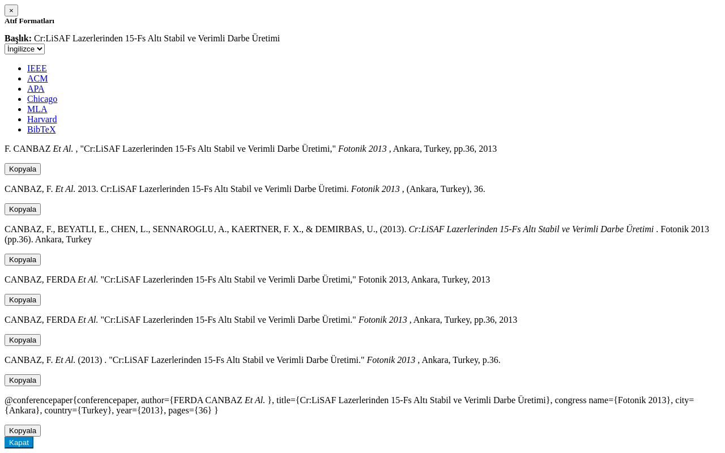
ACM (37, 78)
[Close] (11, 10)
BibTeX (41, 129)
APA (36, 88)
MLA (37, 109)
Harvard (42, 119)
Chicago (42, 99)
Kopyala (22, 169)
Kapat (19, 442)
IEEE (37, 68)
